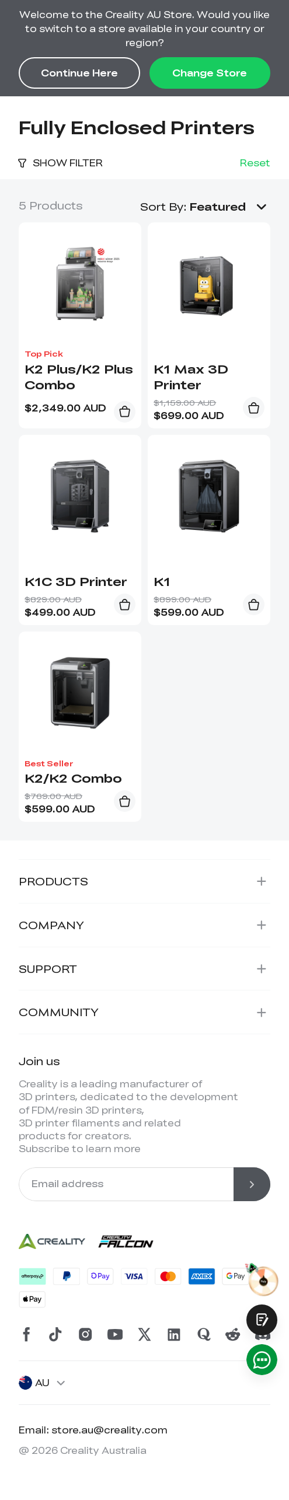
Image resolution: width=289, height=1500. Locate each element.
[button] (230, 206)
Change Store (209, 72)
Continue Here (79, 72)
